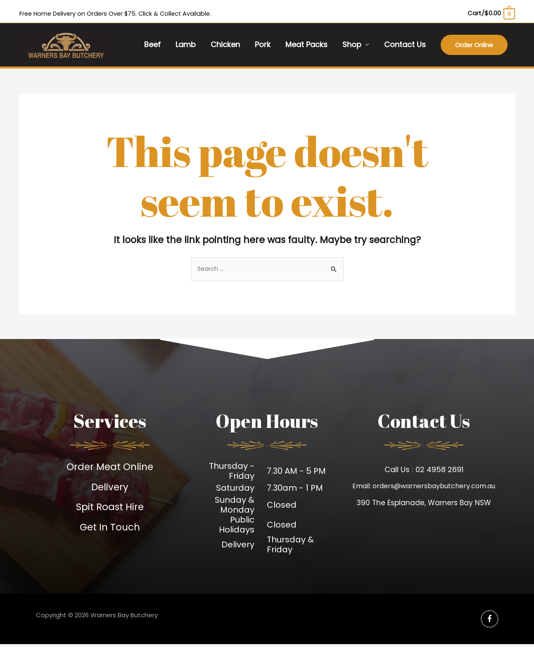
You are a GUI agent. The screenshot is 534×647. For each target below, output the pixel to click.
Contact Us (405, 46)
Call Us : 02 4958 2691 (423, 471)
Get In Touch (109, 529)
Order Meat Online (110, 468)
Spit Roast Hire (110, 509)
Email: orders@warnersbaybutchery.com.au (423, 488)
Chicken (225, 46)
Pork (263, 46)
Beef (152, 46)
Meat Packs (306, 46)
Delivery (109, 488)
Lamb (186, 46)
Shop (351, 46)
